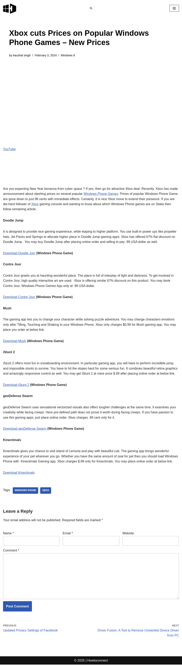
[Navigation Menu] (174, 8)
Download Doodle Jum (19, 253)
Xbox (35, 204)
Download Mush (14, 341)
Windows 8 (68, 55)
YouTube (9, 149)
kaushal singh (22, 55)
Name (8, 534)
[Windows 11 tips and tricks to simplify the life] (10, 8)
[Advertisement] (91, 92)
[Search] (91, 8)
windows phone (25, 491)
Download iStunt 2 (16, 385)
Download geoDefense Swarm (25, 429)
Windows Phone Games (101, 193)
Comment (11, 551)
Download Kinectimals (19, 473)
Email (68, 534)
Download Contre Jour (19, 297)
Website (128, 534)
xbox (45, 491)
